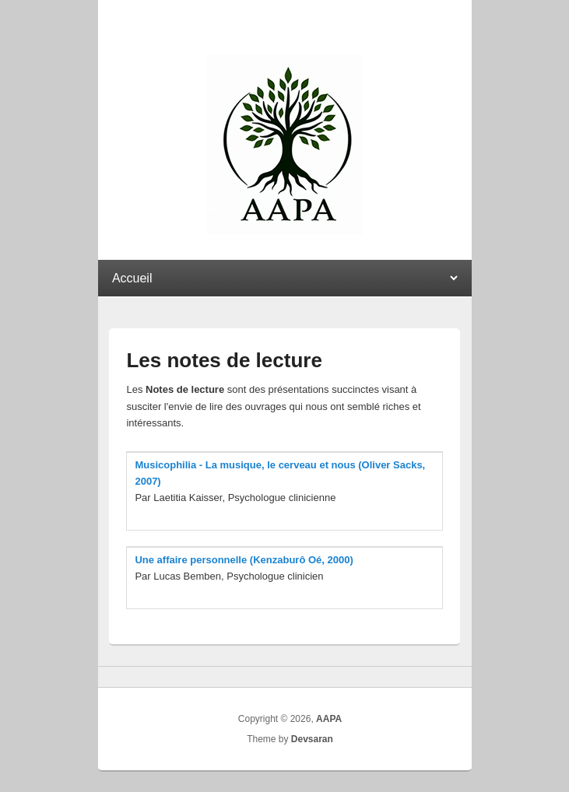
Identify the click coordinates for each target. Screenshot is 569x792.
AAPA (329, 718)
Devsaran (312, 739)
